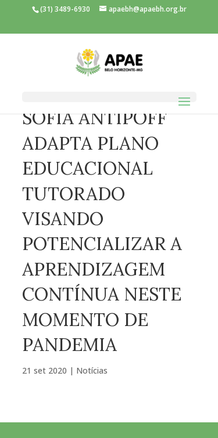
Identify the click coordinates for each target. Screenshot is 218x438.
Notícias (92, 370)
